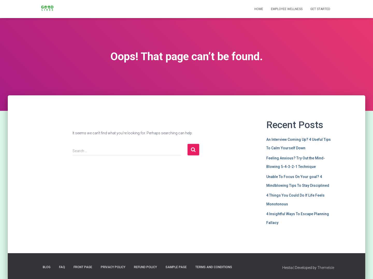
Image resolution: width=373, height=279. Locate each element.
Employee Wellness (287, 9)
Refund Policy (145, 267)
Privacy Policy (113, 267)
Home (258, 9)
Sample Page (176, 267)
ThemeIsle (325, 268)
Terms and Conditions (213, 267)
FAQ (62, 267)
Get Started (320, 9)
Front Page (83, 267)
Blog (47, 267)
